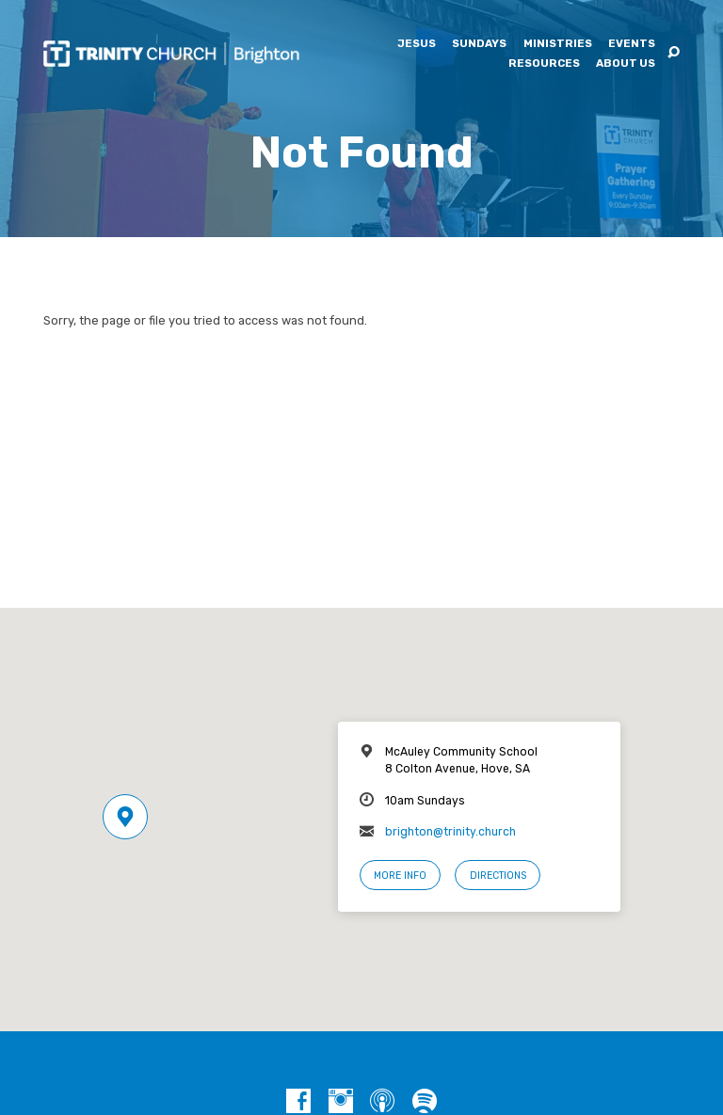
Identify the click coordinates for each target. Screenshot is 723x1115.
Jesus (416, 44)
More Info (400, 875)
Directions (498, 875)
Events (631, 44)
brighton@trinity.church (450, 831)
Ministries (557, 44)
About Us (625, 64)
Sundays (479, 44)
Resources (544, 64)
